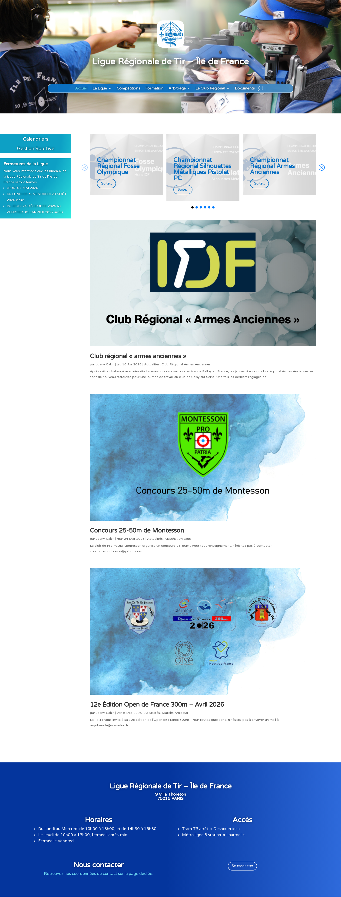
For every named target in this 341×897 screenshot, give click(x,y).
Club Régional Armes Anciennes (186, 364)
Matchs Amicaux (178, 539)
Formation (154, 88)
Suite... (106, 183)
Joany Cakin (105, 364)
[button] (321, 168)
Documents (245, 88)
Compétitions (128, 88)
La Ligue (100, 88)
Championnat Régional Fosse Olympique (118, 166)
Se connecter (242, 866)
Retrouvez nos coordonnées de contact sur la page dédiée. (98, 873)
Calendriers (35, 139)
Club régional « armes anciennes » (138, 356)
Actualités (152, 364)
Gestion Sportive (35, 149)
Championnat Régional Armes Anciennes (272, 166)
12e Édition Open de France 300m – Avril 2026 (157, 704)
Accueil (81, 88)
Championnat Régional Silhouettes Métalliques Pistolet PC (202, 169)
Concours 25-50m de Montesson (137, 530)
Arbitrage (177, 88)
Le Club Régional (210, 88)
